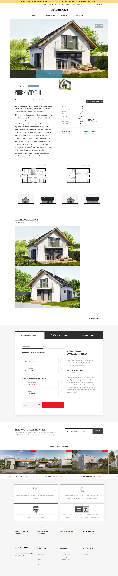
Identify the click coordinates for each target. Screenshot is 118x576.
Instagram (85, 554)
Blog (73, 4)
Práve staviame (50, 15)
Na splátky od (94, 101)
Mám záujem (20, 74)
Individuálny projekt (65, 554)
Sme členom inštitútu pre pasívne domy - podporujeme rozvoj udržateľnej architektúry (35, 497)
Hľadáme (67, 4)
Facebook (85, 551)
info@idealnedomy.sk (66, 531)
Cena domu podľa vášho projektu (68, 556)
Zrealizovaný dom (46, 74)
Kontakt (79, 4)
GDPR (39, 562)
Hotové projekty (64, 551)
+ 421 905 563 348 (75, 370)
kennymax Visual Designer (27, 552)
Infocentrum (52, 4)
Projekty (34, 15)
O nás (38, 4)
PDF (61, 361)
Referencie (64, 15)
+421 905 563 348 (98, 4)
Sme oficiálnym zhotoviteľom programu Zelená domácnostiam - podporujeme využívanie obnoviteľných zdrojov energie (82, 497)
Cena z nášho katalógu (66, 559)
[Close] (116, 2)
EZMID (22, 555)
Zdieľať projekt (95, 318)
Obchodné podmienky (43, 564)
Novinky (44, 4)
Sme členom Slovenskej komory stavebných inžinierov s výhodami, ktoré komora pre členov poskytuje (36, 516)
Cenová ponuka (79, 15)
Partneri (60, 4)
